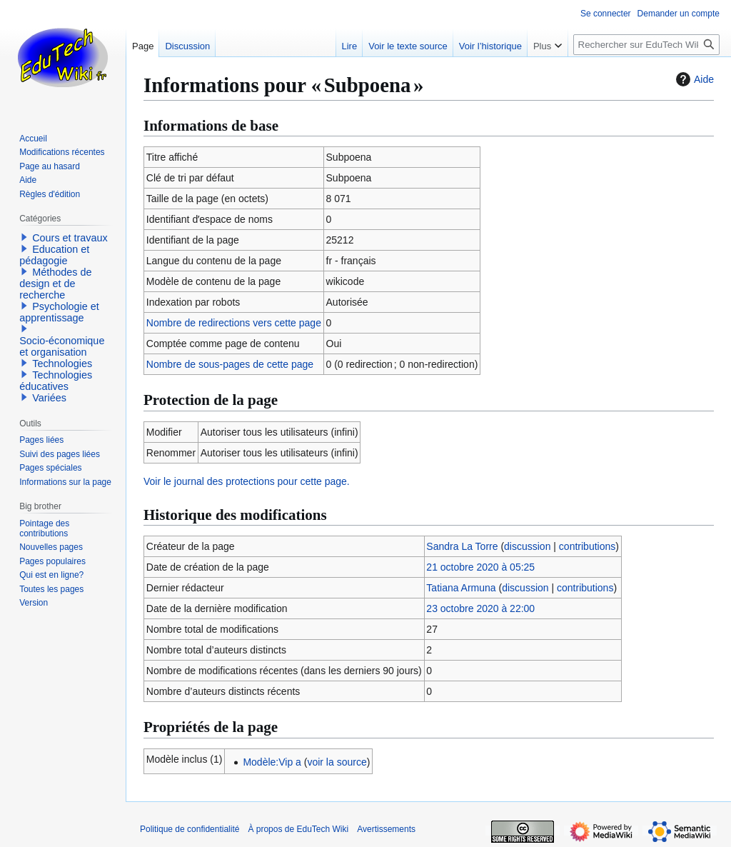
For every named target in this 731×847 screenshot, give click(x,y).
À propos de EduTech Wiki (298, 829)
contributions (587, 546)
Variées (49, 398)
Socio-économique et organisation (61, 346)
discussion (527, 546)
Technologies (62, 363)
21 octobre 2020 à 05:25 (480, 567)
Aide (693, 79)
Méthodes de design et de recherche (55, 283)
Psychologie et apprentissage (59, 312)
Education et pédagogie (54, 255)
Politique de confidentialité (189, 829)
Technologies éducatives (55, 380)
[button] (24, 237)
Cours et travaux (70, 238)
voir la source (336, 762)
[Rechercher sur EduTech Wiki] (646, 44)
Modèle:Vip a (272, 762)
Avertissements (386, 829)
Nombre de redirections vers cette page (233, 323)
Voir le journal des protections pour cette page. (246, 481)
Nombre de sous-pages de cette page (229, 364)
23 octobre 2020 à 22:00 (480, 608)
